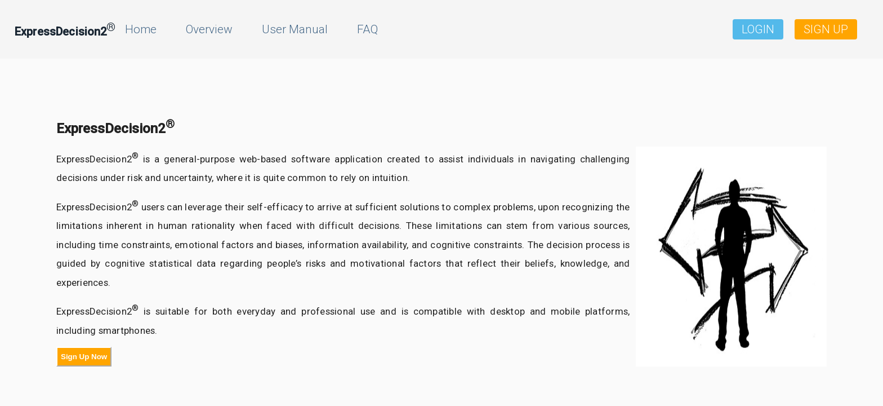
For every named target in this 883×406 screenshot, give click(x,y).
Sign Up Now (84, 356)
